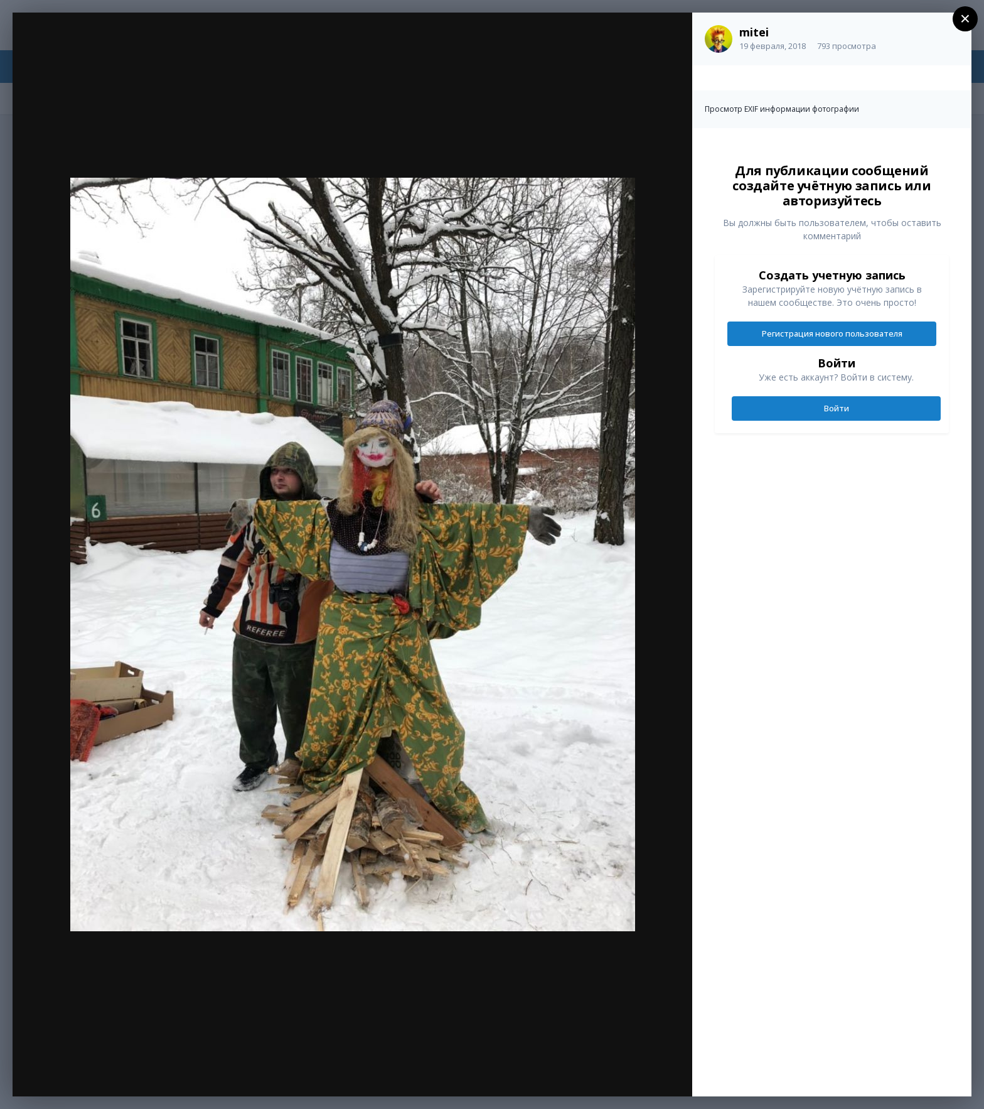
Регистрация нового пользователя (832, 333)
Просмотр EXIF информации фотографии (782, 109)
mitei (754, 32)
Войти (836, 408)
